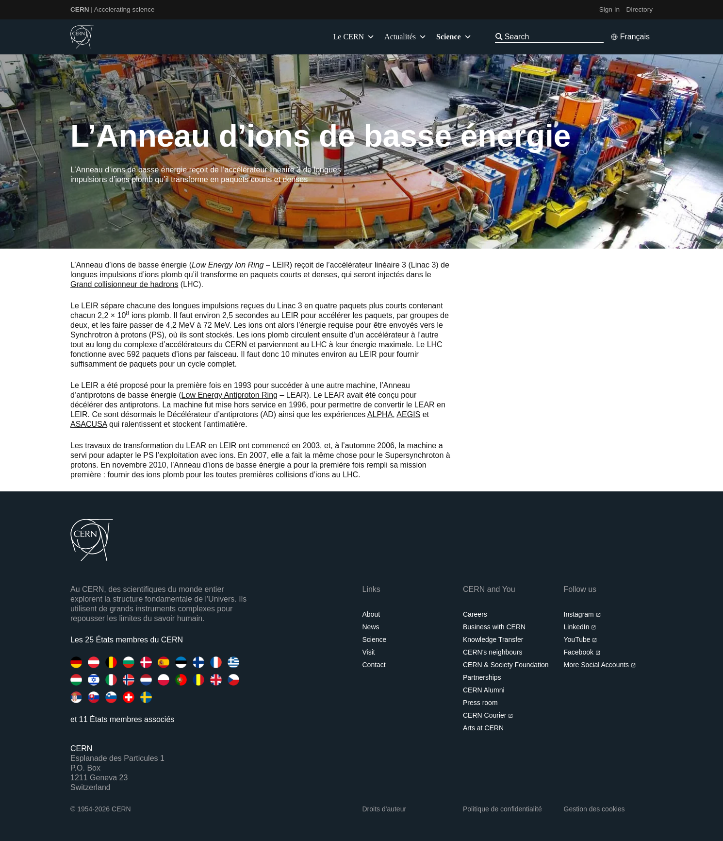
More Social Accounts (600, 665)
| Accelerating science (112, 9)
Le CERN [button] (354, 37)
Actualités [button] (405, 37)
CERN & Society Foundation (506, 665)
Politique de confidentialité (502, 809)
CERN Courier (488, 715)
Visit (368, 652)
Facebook (582, 652)
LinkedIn (580, 627)
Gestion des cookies (594, 809)
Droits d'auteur (384, 809)
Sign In (609, 9)
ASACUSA (88, 424)
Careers (475, 614)
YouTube (580, 639)
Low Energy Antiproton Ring (229, 395)
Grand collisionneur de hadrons (124, 284)
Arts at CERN (483, 728)
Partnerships (482, 677)
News (370, 627)
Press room (480, 702)
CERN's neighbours (493, 652)
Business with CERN (494, 627)
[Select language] (630, 37)
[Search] (553, 37)
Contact (374, 665)
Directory (639, 9)
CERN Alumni (484, 690)
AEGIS (408, 414)
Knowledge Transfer (493, 639)
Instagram (582, 614)
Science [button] (454, 37)
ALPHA (380, 414)
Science (374, 639)
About (371, 614)
